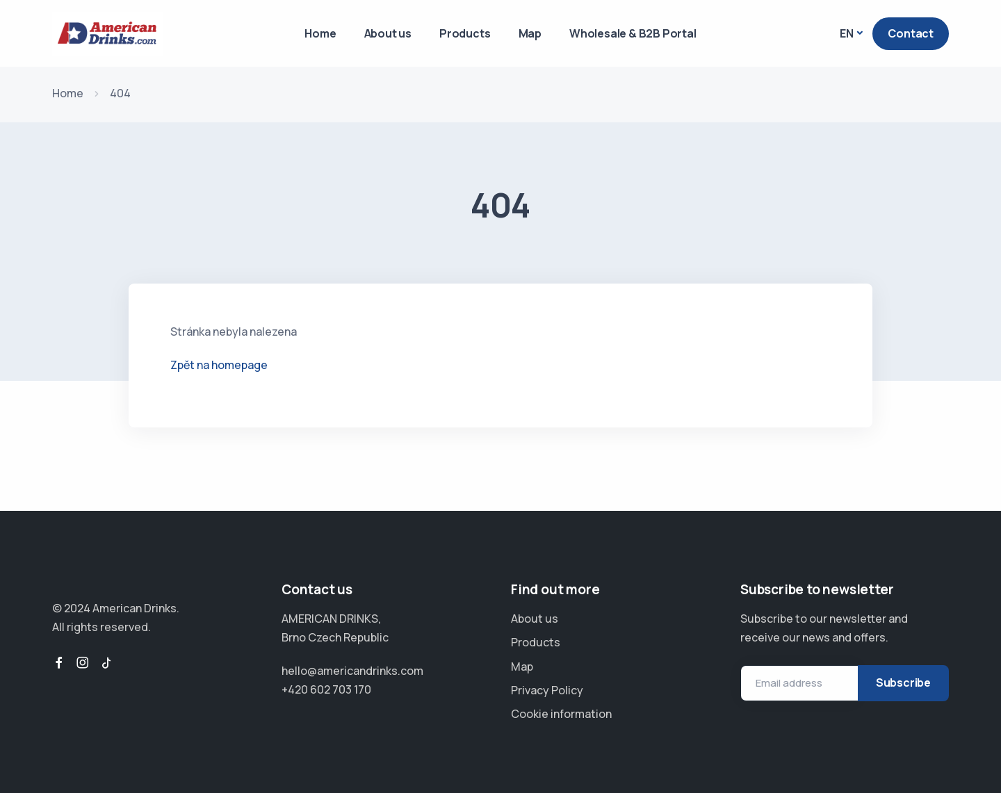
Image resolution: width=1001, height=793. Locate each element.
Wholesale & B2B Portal (633, 33)
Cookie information (561, 713)
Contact (911, 33)
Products (464, 33)
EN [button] (847, 33)
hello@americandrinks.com (352, 670)
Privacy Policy (547, 690)
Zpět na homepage (219, 365)
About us (388, 33)
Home (320, 33)
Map (530, 33)
